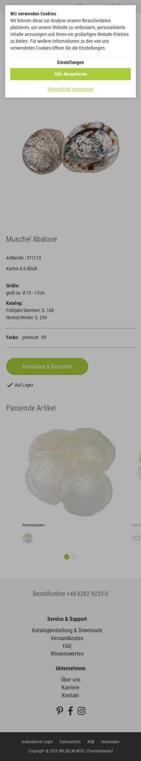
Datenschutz (59, 89)
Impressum (83, 89)
